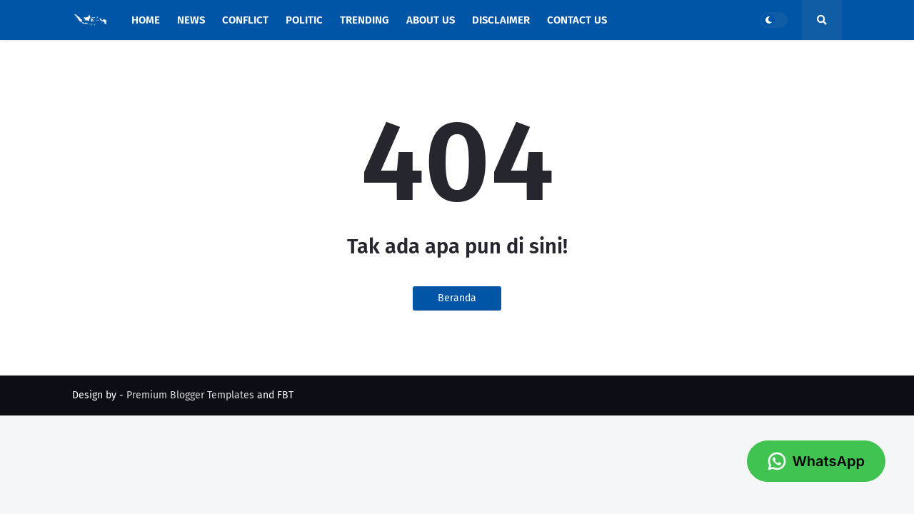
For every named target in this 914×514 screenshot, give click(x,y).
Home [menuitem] (145, 20)
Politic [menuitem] (304, 20)
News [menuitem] (191, 20)
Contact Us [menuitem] (577, 20)
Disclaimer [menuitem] (501, 20)
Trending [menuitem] (364, 20)
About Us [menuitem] (430, 20)
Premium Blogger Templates (190, 395)
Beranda (457, 298)
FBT (285, 395)
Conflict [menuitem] (245, 20)
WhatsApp (816, 461)
